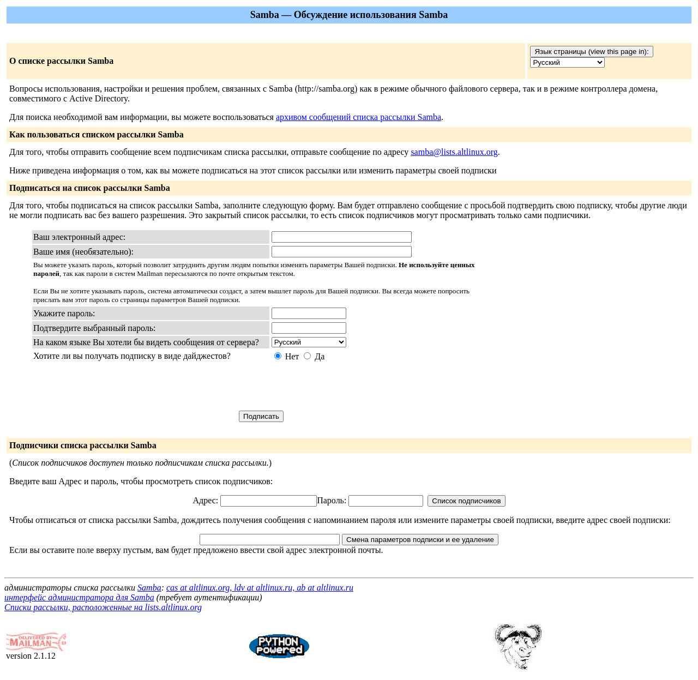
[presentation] (354, 386)
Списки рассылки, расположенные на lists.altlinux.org (103, 607)
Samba (149, 587)
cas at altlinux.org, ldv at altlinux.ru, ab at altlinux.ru (259, 587)
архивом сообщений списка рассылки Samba (358, 117)
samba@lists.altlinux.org (454, 152)
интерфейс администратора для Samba (79, 597)
